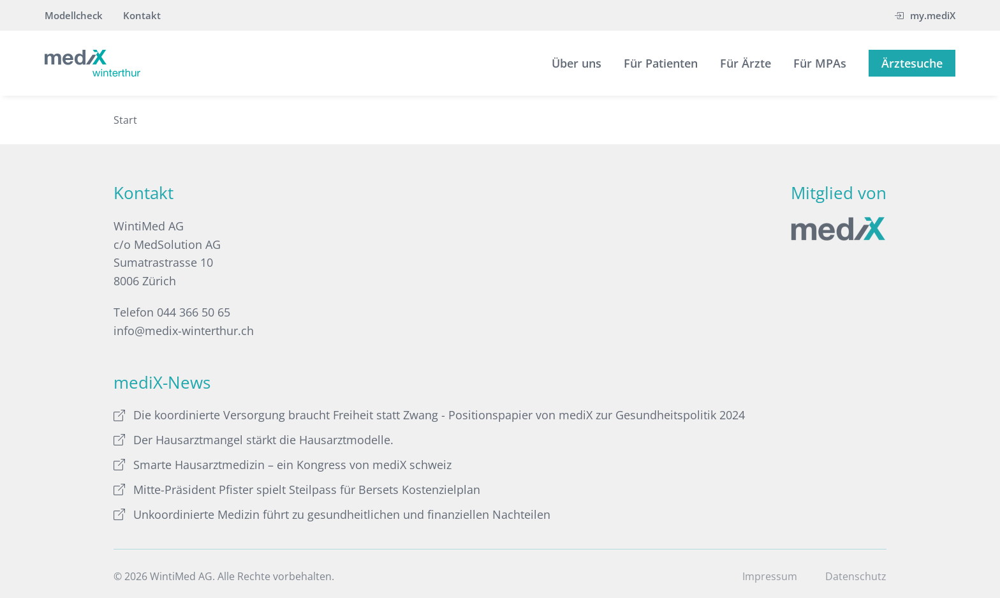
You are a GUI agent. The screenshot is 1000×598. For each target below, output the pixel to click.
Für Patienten (661, 63)
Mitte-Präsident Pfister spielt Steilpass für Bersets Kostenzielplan (297, 489)
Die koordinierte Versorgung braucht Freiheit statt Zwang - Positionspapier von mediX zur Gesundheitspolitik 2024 (429, 414)
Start (125, 120)
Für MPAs (819, 63)
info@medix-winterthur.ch (184, 330)
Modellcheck (74, 15)
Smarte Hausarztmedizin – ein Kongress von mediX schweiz (283, 464)
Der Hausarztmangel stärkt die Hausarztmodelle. (253, 439)
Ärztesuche (912, 63)
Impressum (769, 576)
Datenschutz (855, 576)
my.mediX (924, 15)
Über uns (576, 63)
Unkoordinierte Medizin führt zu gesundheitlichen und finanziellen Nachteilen (332, 514)
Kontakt (142, 15)
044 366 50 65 (193, 312)
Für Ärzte (745, 63)
